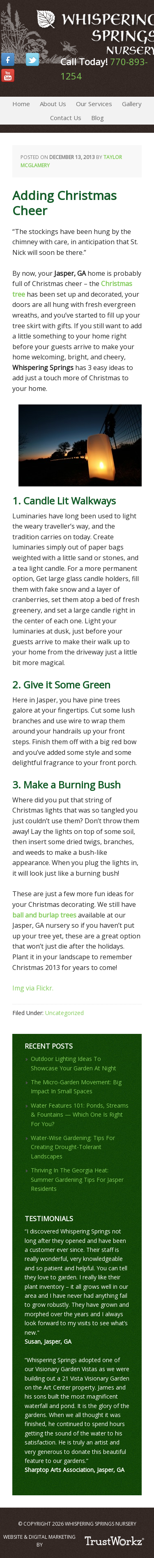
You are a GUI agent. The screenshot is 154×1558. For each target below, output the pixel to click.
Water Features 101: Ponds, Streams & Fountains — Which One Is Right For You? (80, 1115)
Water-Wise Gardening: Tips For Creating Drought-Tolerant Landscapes (73, 1147)
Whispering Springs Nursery (1, 20)
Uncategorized (64, 1013)
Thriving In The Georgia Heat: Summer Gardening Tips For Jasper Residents (77, 1179)
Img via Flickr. (32, 987)
